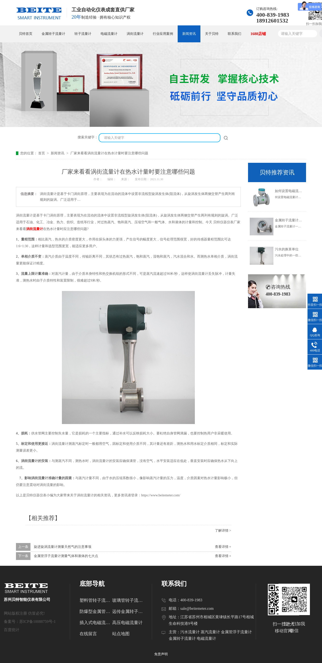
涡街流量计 (135, 34)
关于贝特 (212, 34)
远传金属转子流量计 (128, 611)
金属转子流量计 (53, 34)
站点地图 (121, 633)
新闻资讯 (189, 34)
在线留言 (88, 633)
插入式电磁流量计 (96, 622)
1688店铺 (258, 34)
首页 (42, 153)
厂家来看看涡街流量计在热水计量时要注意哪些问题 (109, 153)
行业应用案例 (163, 34)
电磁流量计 (109, 34)
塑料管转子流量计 (96, 600)
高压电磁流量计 (127, 622)
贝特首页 (25, 34)
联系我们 (234, 34)
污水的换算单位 (287, 249)
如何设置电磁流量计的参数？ (297, 191)
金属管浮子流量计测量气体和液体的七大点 (66, 556)
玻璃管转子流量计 (128, 600)
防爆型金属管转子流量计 (96, 611)
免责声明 (161, 654)
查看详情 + (223, 547)
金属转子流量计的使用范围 (295, 220)
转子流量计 (82, 34)
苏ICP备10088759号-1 (37, 621)
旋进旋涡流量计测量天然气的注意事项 (62, 547)
